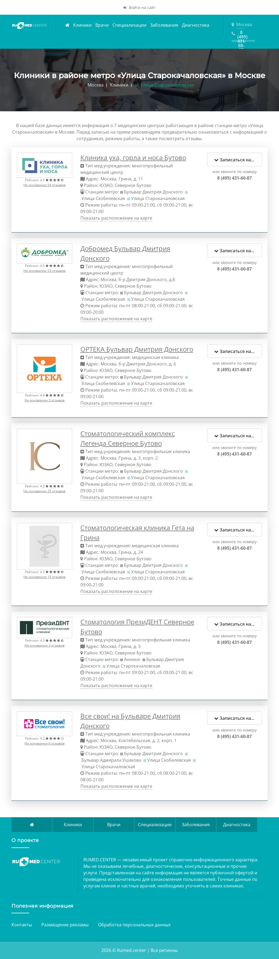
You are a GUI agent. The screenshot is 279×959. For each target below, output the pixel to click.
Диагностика (195, 25)
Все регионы (164, 950)
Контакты (21, 925)
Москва (240, 24)
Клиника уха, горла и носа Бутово (133, 157)
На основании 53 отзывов (44, 270)
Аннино (132, 659)
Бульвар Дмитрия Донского (153, 192)
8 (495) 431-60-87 (241, 34)
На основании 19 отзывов (44, 576)
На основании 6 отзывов (45, 743)
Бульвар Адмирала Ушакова (111, 760)
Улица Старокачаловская (158, 198)
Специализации (129, 25)
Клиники (82, 25)
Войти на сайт (139, 7)
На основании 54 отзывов (44, 185)
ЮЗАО (106, 185)
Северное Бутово (133, 185)
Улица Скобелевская (103, 198)
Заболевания (164, 25)
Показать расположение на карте (116, 218)
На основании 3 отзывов (45, 400)
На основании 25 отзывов (44, 491)
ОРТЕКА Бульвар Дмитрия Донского (136, 349)
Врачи (102, 25)
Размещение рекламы (65, 925)
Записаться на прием (238, 160)
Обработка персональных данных (134, 925)
